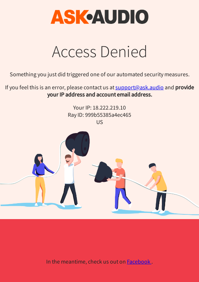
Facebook (139, 261)
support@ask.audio (139, 87)
